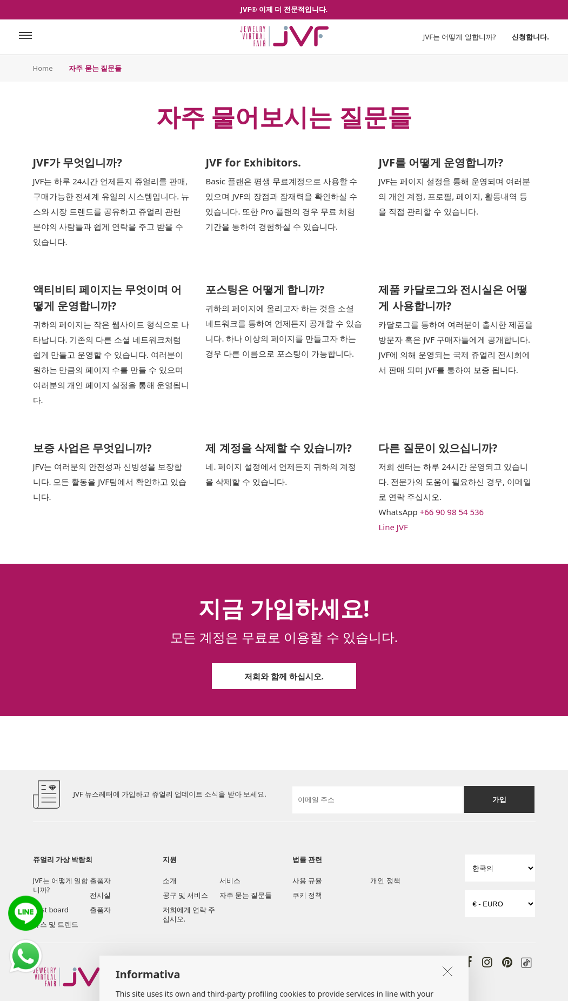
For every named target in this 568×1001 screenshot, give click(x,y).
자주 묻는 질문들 (245, 895)
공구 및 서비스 (186, 895)
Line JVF (392, 527)
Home (43, 68)
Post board (51, 910)
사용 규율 (307, 880)
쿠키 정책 (307, 895)
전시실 (100, 895)
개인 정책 (385, 880)
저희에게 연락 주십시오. (189, 914)
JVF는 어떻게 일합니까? (459, 37)
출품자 (100, 880)
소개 (170, 880)
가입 (499, 799)
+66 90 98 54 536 (452, 511)
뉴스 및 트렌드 (56, 924)
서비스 (229, 880)
